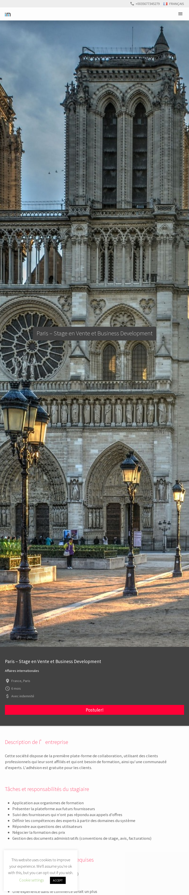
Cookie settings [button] (31, 879)
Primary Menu (181, 13)
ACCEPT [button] (58, 880)
